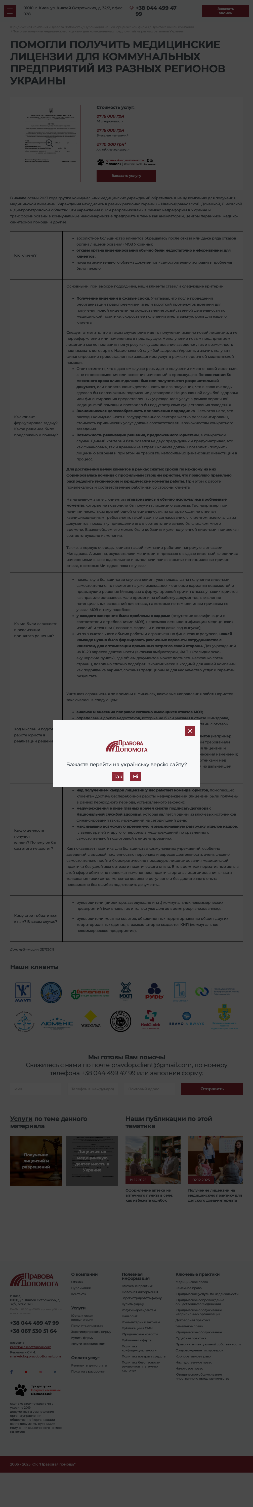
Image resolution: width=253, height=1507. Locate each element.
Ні (135, 777)
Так (117, 777)
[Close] (190, 731)
